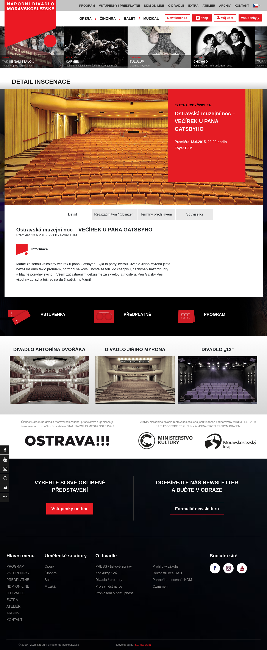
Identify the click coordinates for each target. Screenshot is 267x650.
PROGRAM (214, 314)
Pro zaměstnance (108, 586)
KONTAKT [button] (242, 5)
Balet (48, 580)
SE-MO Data (143, 644)
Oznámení (161, 586)
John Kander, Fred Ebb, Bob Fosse (213, 65)
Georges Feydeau (140, 65)
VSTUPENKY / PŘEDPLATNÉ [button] (119, 5)
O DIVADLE (15, 593)
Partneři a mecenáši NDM (172, 580)
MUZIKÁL (151, 18)
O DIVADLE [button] (176, 5)
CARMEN (72, 61)
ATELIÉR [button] (208, 5)
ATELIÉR (13, 606)
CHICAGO (201, 61)
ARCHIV (12, 613)
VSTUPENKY (53, 314)
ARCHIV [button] (225, 5)
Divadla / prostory (108, 580)
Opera (49, 566)
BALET (129, 18)
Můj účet (225, 18)
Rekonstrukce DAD (167, 573)
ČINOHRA (108, 18)
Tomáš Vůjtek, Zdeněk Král (17, 65)
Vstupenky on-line (69, 508)
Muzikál (50, 586)
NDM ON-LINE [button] (154, 5)
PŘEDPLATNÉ (137, 314)
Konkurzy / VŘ (106, 573)
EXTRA (12, 600)
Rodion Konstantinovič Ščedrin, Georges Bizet (91, 65)
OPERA (86, 18)
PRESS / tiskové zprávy (113, 566)
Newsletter (177, 18)
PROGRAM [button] (87, 5)
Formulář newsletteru (197, 508)
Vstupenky (250, 18)
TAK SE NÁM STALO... (18, 61)
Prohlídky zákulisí (166, 566)
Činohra (51, 573)
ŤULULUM (137, 61)
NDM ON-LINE (17, 586)
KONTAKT (14, 620)
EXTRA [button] (193, 5)
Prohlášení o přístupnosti (114, 593)
